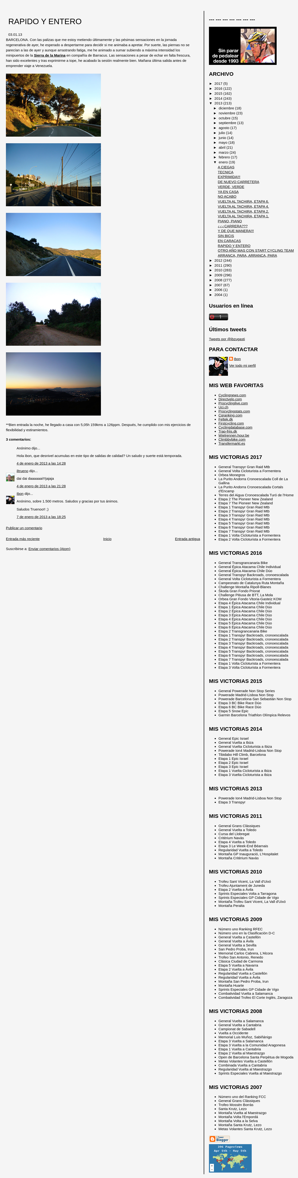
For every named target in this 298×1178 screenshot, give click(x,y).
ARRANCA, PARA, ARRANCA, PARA (247, 255)
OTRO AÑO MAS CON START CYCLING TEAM (256, 250)
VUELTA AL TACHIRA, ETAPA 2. (243, 211)
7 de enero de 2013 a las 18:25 (41, 517)
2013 (218, 103)
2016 (218, 88)
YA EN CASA (228, 192)
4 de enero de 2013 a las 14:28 (41, 463)
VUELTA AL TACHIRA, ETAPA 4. (243, 206)
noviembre (227, 113)
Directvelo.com (230, 399)
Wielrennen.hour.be (233, 435)
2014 (218, 98)
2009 (218, 275)
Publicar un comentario (24, 528)
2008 (218, 280)
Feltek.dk (225, 419)
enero (224, 162)
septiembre (228, 123)
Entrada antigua (187, 539)
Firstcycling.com (231, 423)
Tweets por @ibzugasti (227, 339)
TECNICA (225, 172)
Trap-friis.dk (227, 431)
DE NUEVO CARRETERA (238, 182)
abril (222, 147)
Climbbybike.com (232, 439)
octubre (225, 118)
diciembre (227, 108)
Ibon (20, 494)
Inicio (107, 539)
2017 (218, 83)
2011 (218, 265)
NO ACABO (227, 196)
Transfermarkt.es (231, 443)
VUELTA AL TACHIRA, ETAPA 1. (243, 216)
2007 (218, 285)
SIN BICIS (226, 236)
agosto (224, 128)
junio (223, 138)
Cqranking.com (230, 415)
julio (222, 133)
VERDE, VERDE (231, 187)
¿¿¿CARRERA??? (232, 226)
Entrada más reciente (23, 539)
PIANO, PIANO (230, 221)
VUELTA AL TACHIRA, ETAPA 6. (243, 201)
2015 (218, 93)
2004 (218, 295)
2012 (218, 260)
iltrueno (22, 471)
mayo (223, 142)
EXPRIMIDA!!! (229, 177)
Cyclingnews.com (232, 395)
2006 (218, 290)
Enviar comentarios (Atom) (49, 549)
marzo (224, 152)
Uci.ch (223, 407)
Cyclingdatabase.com (235, 427)
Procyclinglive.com (233, 403)
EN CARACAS (229, 241)
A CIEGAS (226, 167)
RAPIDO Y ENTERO (45, 21)
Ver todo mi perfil (242, 365)
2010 (218, 270)
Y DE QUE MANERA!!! (236, 231)
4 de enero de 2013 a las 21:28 (41, 486)
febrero (225, 157)
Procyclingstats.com (234, 411)
